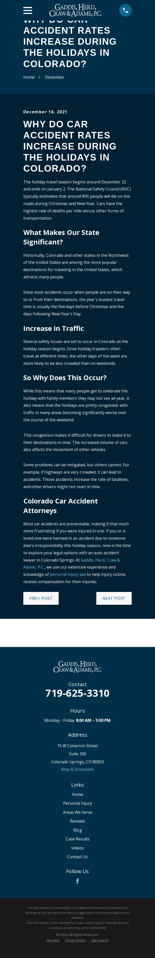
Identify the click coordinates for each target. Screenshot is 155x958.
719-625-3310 (77, 693)
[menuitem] (53, 940)
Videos (77, 848)
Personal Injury (77, 803)
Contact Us (77, 857)
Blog (77, 830)
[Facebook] (77, 881)
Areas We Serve (77, 812)
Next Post (114, 598)
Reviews (77, 821)
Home (77, 794)
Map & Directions (77, 769)
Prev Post (41, 598)
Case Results (78, 839)
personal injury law (68, 574)
